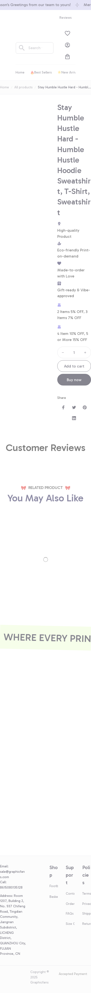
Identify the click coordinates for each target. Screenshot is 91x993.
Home (4, 87)
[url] (13, 874)
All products (23, 87)
